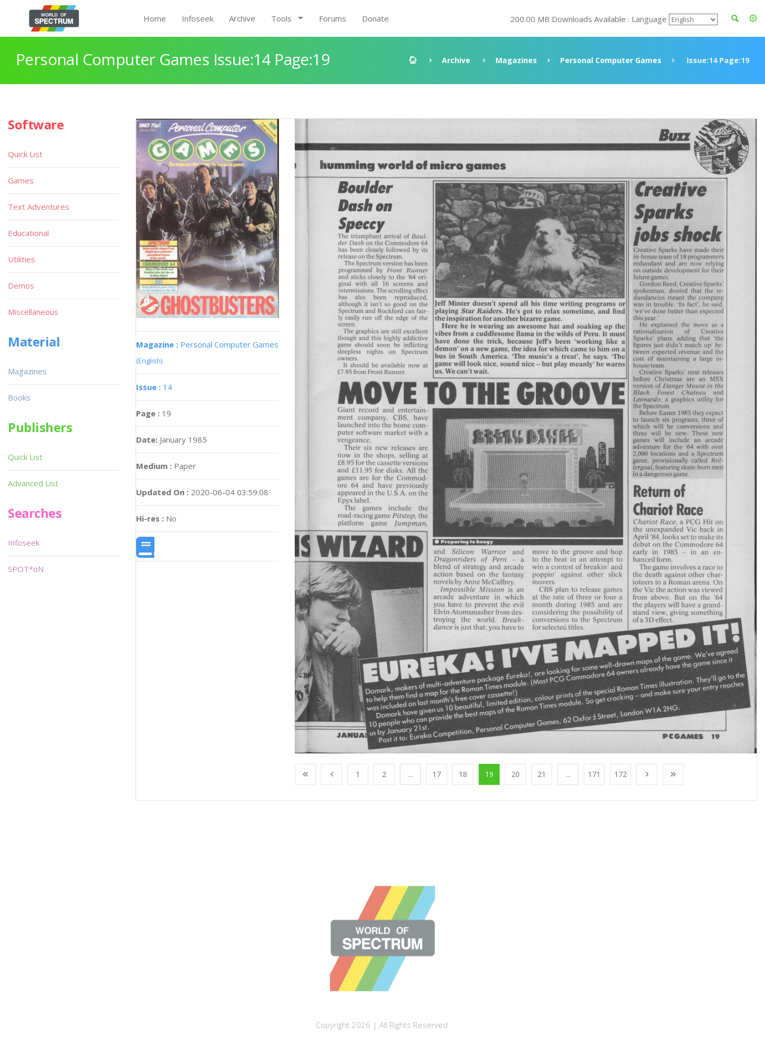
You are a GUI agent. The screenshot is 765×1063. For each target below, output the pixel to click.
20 (515, 774)
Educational (28, 233)
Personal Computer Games (610, 60)
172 (620, 774)
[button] (753, 18)
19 (489, 774)
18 (463, 774)
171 (594, 774)
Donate (375, 18)
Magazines (516, 60)
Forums (332, 18)
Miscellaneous (33, 311)
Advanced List (33, 483)
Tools (281, 18)
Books (19, 397)
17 (436, 774)
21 (541, 774)
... (410, 774)
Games (21, 180)
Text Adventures (38, 206)
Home (154, 18)
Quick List (25, 154)
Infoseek (197, 18)
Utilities (21, 259)
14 (154, 387)
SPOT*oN (26, 569)
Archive (242, 18)
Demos (21, 285)
